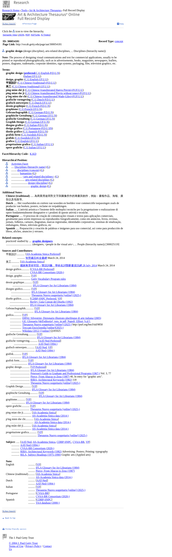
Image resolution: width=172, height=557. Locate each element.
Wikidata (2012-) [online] (36, 330)
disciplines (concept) (28, 170)
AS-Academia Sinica (32, 261)
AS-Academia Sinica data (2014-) (50, 415)
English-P (46, 73)
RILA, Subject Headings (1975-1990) (40, 454)
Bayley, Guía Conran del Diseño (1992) (51, 301)
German (42, 115)
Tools (24, 10)
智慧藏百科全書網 (36, 257)
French (28, 109)
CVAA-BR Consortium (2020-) (47, 272)
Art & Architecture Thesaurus (45, 10)
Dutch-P (41, 99)
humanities (26, 173)
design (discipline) (38, 183)
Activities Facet (19, 163)
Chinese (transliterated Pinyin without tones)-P (56, 93)
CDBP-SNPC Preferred (43, 298)
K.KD (33, 153)
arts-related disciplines (37, 179)
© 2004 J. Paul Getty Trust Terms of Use (23, 545)
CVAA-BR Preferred (42, 269)
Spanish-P (34, 131)
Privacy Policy (33, 546)
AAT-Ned (41, 347)
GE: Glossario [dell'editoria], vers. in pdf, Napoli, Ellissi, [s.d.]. (56, 321)
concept (119, 41)
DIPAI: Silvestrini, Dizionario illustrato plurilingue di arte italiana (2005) (61, 318)
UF (33, 76)
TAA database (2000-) (48, 502)
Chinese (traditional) (29, 86)
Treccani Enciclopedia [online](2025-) (42, 327)
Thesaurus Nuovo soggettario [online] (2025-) (56, 295)
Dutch (38, 102)
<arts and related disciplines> (38, 176)
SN (50, 128)
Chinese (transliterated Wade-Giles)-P (53, 96)
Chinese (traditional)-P (35, 82)
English (34, 79)
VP (33, 275)
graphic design (39, 186)
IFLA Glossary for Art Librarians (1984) (54, 285)
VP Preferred (38, 367)
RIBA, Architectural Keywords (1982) (51, 379)
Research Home (11, 10)
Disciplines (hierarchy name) (30, 167)
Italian (27, 76)
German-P (39, 112)
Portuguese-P (36, 128)
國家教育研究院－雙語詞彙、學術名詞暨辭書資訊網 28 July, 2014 (58, 265)
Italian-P (34, 125)
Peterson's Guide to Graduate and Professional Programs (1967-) (65, 373)
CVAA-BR (78, 442)
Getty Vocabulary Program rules (48, 278)
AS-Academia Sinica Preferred (43, 254)
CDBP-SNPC (64, 442)
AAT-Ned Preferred (49, 340)
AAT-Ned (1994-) (47, 344)
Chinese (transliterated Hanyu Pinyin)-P (52, 90)
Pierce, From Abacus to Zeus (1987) (50, 376)
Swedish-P (32, 134)
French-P (37, 106)
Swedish (25, 137)
